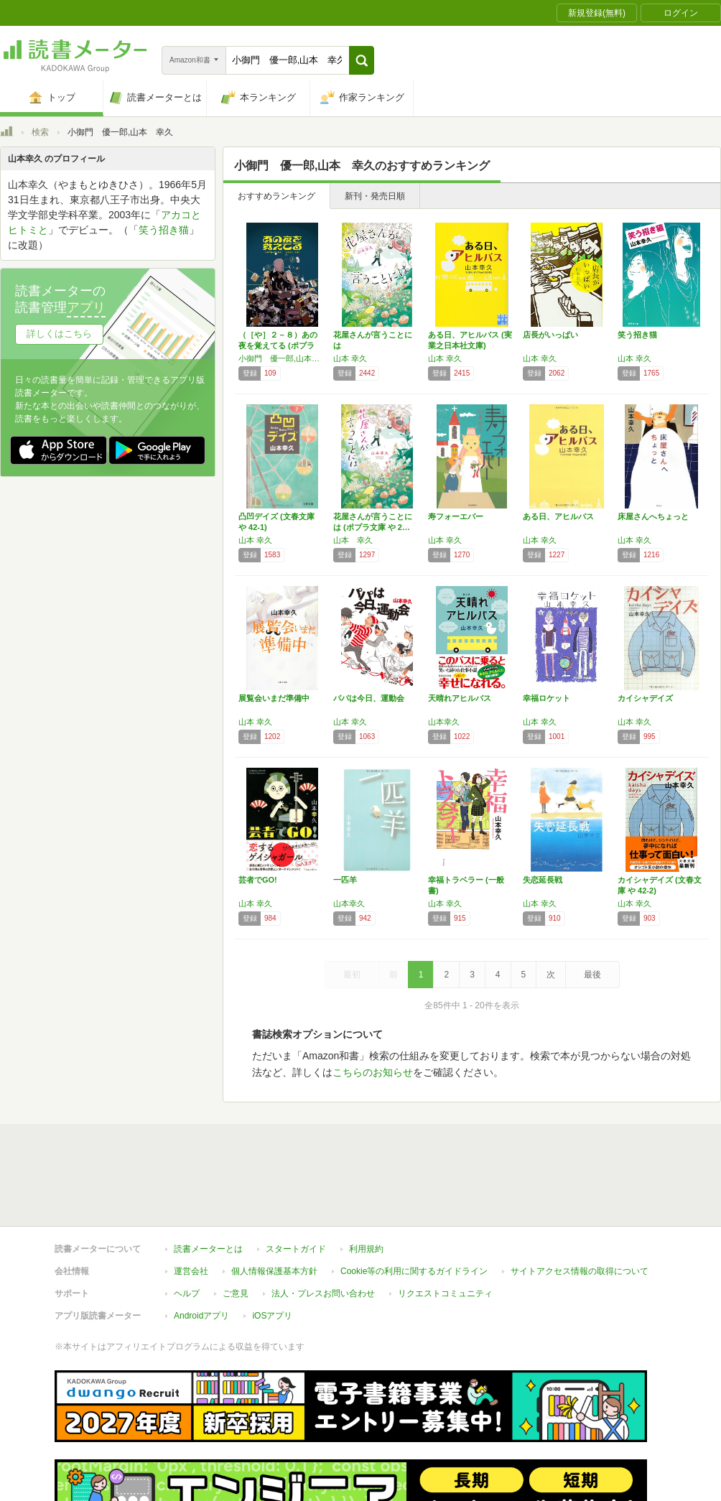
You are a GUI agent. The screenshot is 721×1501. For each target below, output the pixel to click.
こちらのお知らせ (372, 1072)
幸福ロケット (546, 698)
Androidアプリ (201, 1249)
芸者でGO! (257, 879)
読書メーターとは (208, 1183)
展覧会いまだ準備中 (274, 698)
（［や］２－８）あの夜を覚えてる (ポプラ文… (277, 345)
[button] (361, 60)
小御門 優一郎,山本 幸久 (282, 358)
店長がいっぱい (550, 334)
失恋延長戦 (542, 879)
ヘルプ (187, 1227)
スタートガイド (296, 1183)
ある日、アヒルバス (558, 516)
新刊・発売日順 (375, 196)
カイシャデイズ (645, 698)
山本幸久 (444, 721)
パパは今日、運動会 (368, 698)
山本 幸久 (350, 358)
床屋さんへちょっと (653, 516)
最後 (592, 975)
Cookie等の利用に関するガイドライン (414, 1205)
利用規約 (366, 1183)
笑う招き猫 (637, 334)
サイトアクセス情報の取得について (579, 1205)
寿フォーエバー (455, 516)
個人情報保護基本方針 (274, 1205)
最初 (351, 975)
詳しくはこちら (59, 333)
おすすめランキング (276, 196)
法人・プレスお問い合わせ (323, 1227)
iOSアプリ (272, 1249)
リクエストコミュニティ (445, 1227)
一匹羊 (345, 879)
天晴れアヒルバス (459, 698)
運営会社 (191, 1205)
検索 (40, 132)
